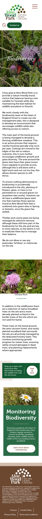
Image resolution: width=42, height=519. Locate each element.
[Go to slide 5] (22, 298)
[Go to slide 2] (17, 298)
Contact (13, 510)
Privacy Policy (10, 514)
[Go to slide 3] (19, 298)
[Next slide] (39, 277)
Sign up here (32, 370)
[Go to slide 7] (25, 298)
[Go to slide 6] (24, 298)
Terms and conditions (28, 514)
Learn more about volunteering (21, 448)
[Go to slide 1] (16, 298)
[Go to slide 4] (21, 298)
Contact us (14, 25)
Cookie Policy (26, 510)
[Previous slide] (2, 277)
